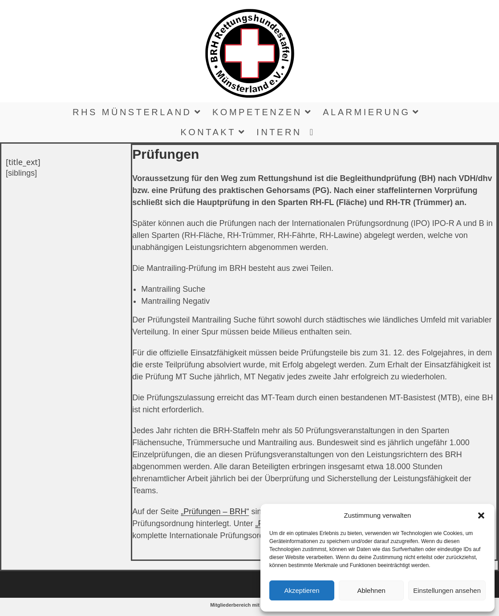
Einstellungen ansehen (447, 590)
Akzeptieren (301, 590)
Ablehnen (371, 590)
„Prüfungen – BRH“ (215, 511)
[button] (481, 515)
